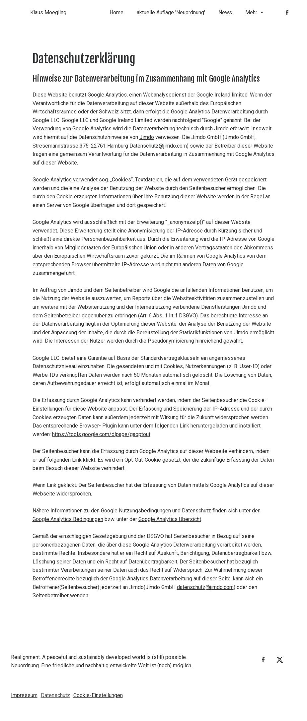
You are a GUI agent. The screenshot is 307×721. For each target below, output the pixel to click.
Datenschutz (55, 695)
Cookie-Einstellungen (98, 695)
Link (77, 460)
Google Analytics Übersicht (169, 519)
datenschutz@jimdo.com (205, 587)
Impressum (24, 695)
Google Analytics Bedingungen (68, 519)
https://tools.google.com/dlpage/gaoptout (101, 434)
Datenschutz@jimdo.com (158, 146)
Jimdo (146, 137)
